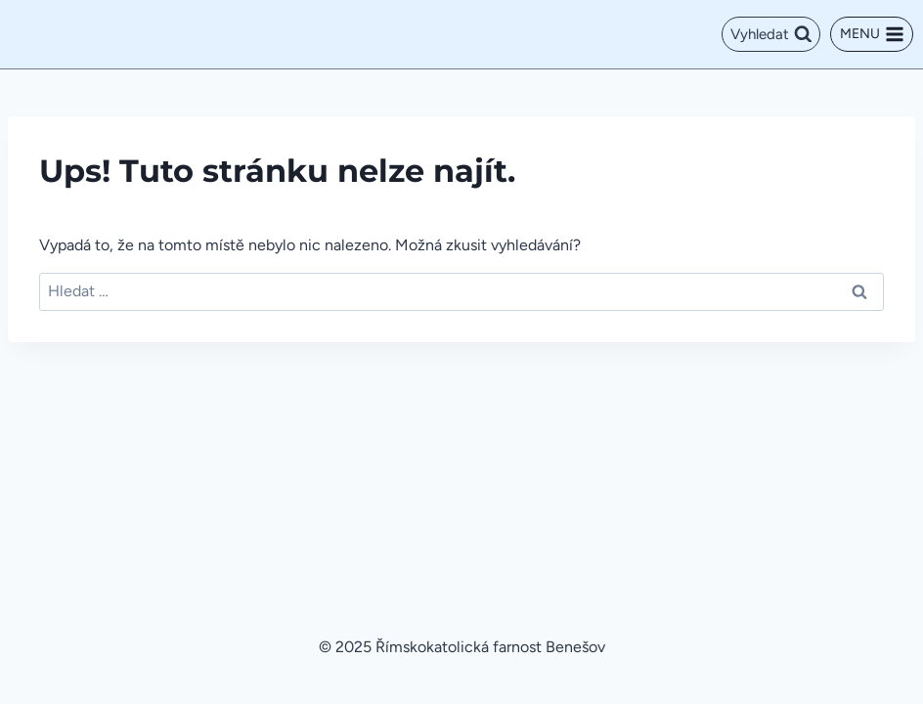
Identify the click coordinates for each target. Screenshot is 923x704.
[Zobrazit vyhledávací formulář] (771, 34)
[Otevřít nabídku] (871, 34)
